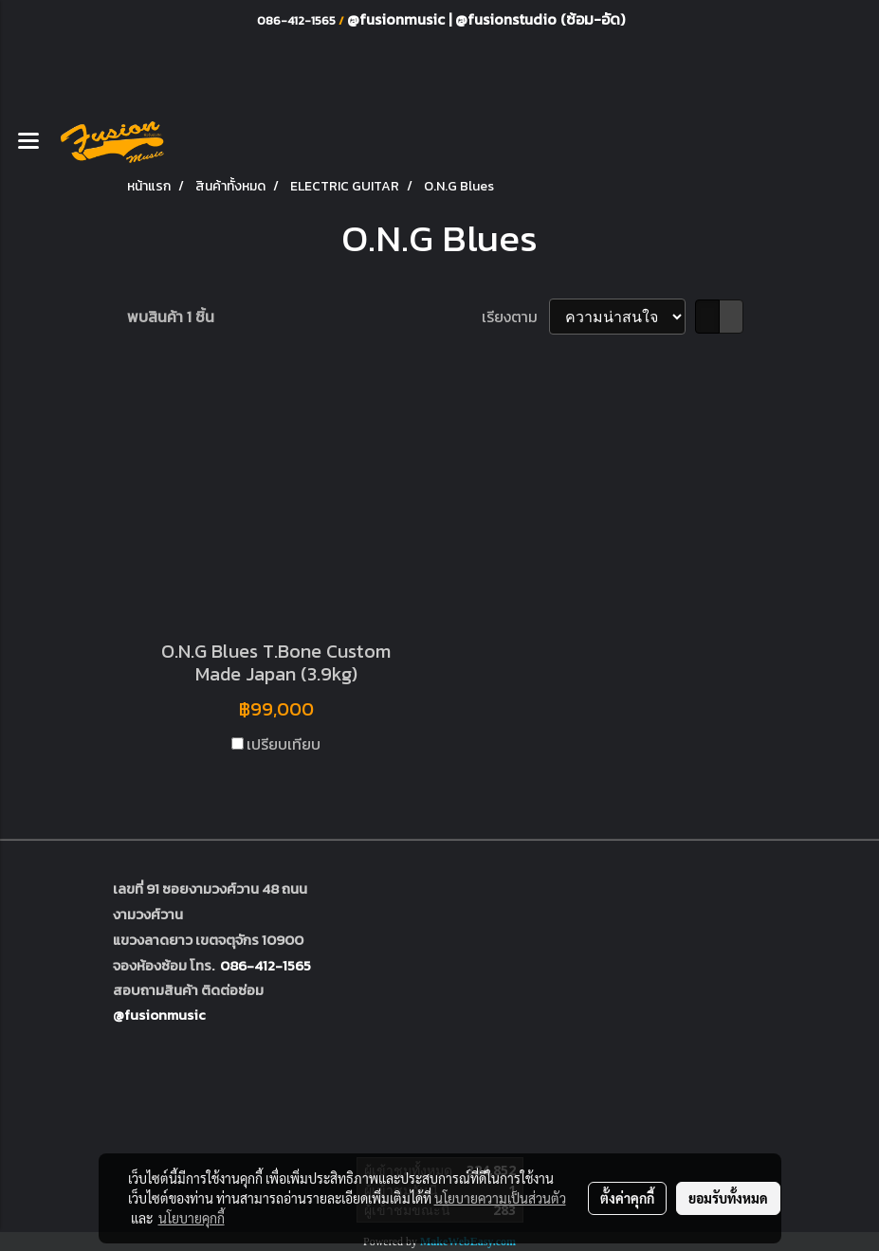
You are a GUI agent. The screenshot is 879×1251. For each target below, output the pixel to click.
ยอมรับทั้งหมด (728, 1197)
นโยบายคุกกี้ (191, 1217)
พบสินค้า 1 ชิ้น (170, 316)
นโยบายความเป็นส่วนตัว (500, 1197)
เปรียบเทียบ (283, 744)
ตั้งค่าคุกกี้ (627, 1197)
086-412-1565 (265, 965)
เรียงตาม (515, 316)
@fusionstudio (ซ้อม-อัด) (540, 19)
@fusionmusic (398, 19)
